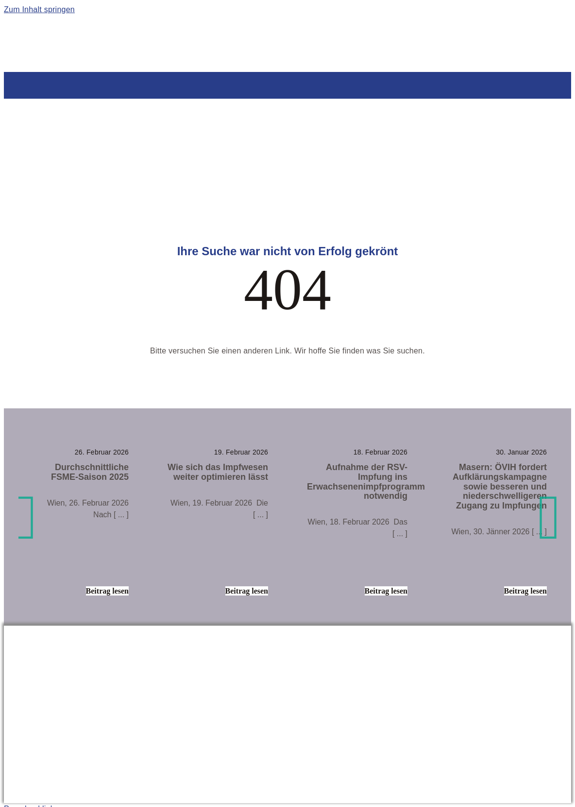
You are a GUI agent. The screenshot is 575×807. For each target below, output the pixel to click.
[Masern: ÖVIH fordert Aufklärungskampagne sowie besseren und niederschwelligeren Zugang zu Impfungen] (497, 521)
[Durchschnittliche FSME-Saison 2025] (78, 521)
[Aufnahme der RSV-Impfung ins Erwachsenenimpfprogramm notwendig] (357, 521)
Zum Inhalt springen (39, 9)
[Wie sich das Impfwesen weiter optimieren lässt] (218, 521)
